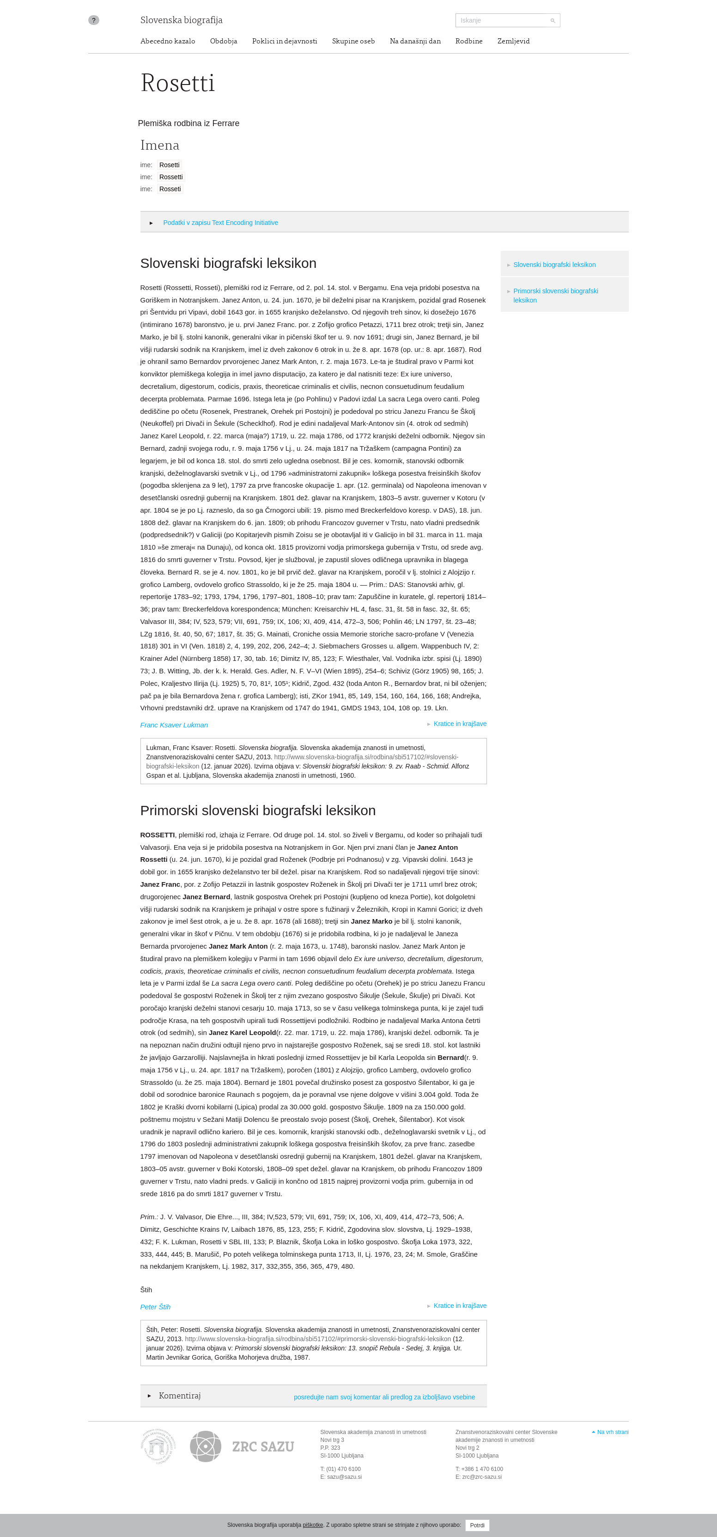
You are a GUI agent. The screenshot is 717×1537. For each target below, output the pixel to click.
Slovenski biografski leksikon (555, 264)
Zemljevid (514, 41)
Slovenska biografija (181, 21)
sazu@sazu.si (344, 1477)
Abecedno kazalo (167, 41)
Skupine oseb (353, 41)
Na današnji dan (415, 41)
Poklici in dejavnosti (284, 41)
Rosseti (170, 189)
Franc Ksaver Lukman (174, 725)
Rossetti (171, 177)
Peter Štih (155, 1307)
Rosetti (169, 165)
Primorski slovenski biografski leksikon (556, 295)
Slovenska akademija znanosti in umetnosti (373, 1432)
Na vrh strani (613, 1432)
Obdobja (223, 41)
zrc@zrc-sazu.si (482, 1477)
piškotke (313, 1525)
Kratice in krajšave (460, 723)
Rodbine (469, 41)
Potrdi (477, 1525)
